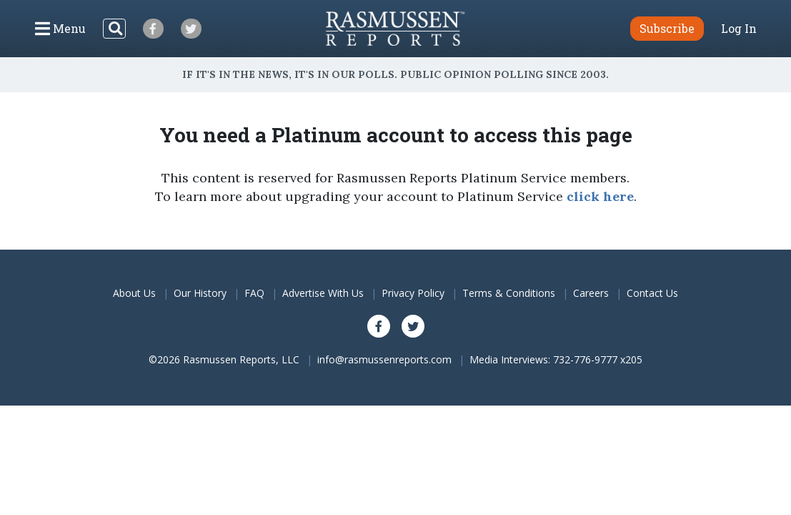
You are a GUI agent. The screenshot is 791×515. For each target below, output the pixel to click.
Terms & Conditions (508, 293)
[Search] (114, 29)
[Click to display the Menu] (60, 28)
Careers (591, 293)
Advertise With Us (323, 293)
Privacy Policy (413, 293)
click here (600, 196)
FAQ (254, 293)
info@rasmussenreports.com (384, 359)
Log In (739, 28)
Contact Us (652, 293)
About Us (134, 293)
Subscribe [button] (667, 28)
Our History (200, 293)
